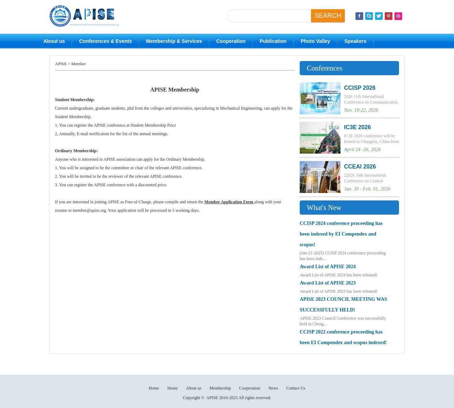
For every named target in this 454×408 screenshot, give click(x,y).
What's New (324, 207)
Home (154, 388)
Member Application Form (229, 201)
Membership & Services (174, 41)
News (273, 388)
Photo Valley (315, 41)
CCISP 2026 (360, 88)
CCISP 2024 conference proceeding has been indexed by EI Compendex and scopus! (341, 234)
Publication (273, 41)
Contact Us (295, 388)
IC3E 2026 (357, 127)
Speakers (355, 41)
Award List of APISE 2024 (328, 266)
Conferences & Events (105, 41)
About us (54, 41)
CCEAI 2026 (360, 167)
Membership (220, 388)
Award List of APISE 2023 (328, 283)
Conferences (324, 68)
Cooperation (230, 41)
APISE (61, 63)
